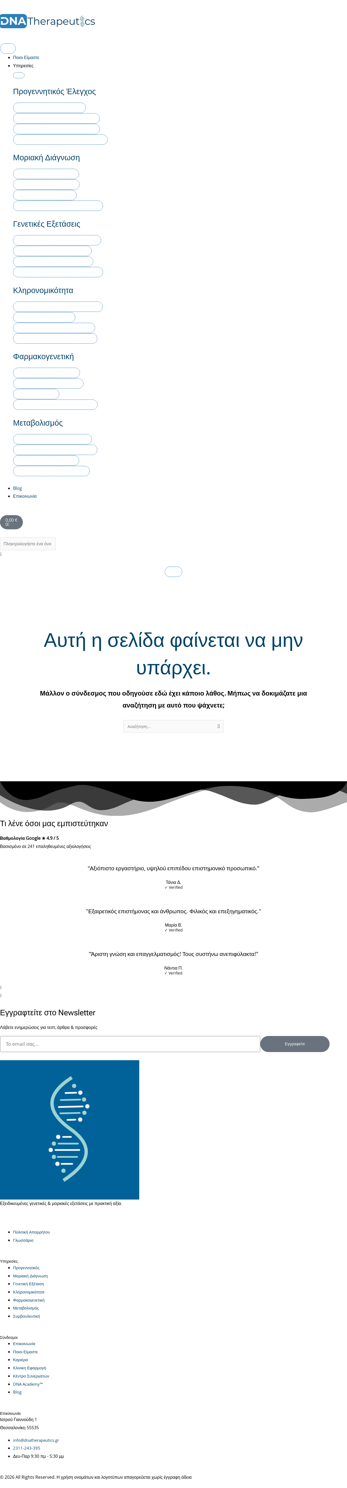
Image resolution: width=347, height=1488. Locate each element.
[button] (173, 554)
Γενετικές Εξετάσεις (46, 224)
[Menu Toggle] (8, 48)
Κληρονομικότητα (43, 290)
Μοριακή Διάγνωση (46, 157)
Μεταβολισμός (38, 423)
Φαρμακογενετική (43, 356)
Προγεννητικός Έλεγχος (54, 91)
